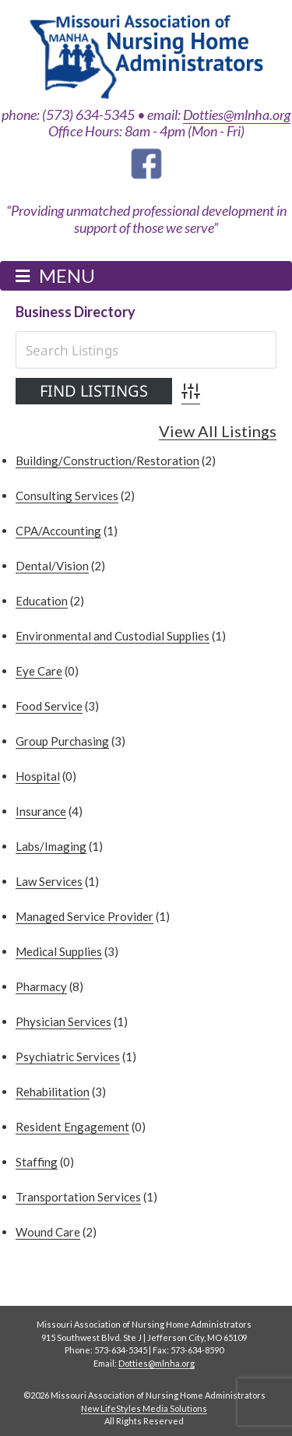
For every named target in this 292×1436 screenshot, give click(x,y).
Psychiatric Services (68, 1057)
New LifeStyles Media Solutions (144, 1408)
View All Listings (217, 431)
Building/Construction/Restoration (107, 460)
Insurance (41, 811)
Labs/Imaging (51, 846)
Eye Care (39, 671)
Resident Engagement (72, 1127)
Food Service (49, 706)
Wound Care (48, 1232)
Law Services (49, 881)
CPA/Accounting (58, 531)
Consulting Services (67, 496)
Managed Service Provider (84, 916)
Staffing (37, 1162)
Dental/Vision (52, 566)
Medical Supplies (59, 951)
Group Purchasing (62, 741)
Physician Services (63, 1021)
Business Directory (75, 311)
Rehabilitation (53, 1092)
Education (42, 601)
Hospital (38, 776)
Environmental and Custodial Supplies (112, 636)
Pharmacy (41, 986)
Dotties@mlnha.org (236, 114)
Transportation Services (78, 1197)
